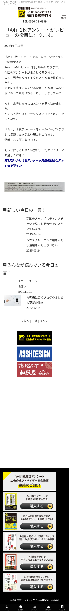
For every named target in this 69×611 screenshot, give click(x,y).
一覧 (34, 321)
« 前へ (25, 321)
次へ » (44, 321)
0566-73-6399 (37, 21)
